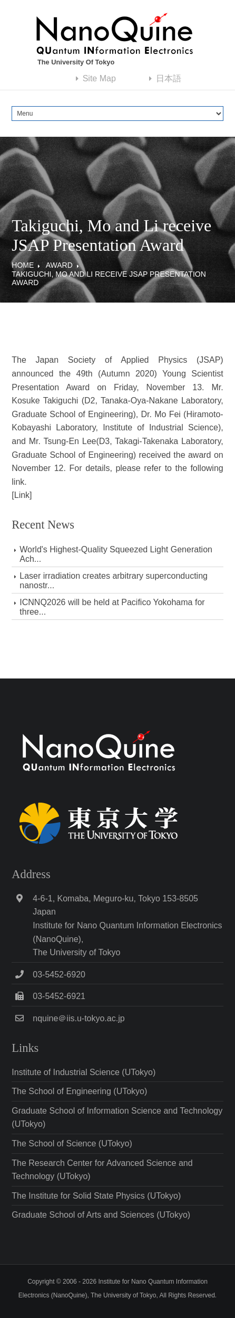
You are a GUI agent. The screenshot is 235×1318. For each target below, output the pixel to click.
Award (59, 265)
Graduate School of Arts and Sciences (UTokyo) (101, 1214)
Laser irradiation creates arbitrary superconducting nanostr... (113, 580)
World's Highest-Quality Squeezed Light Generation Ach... (115, 554)
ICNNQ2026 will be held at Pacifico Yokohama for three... (111, 607)
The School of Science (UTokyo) (72, 1143)
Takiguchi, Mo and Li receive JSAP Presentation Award (108, 278)
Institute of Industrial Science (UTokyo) (83, 1072)
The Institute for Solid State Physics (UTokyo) (96, 1195)
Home (23, 265)
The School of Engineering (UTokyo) (79, 1091)
